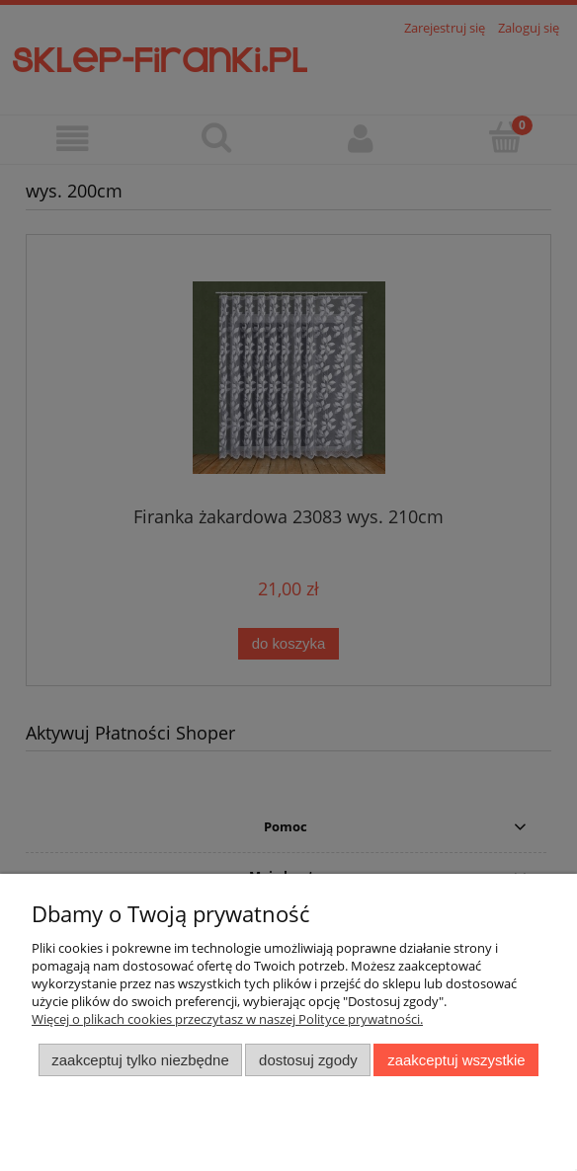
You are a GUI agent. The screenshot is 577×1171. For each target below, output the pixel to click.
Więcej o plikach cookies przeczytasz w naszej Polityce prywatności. (227, 1019)
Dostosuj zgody (308, 1060)
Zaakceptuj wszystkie (456, 1060)
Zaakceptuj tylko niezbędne (139, 1060)
